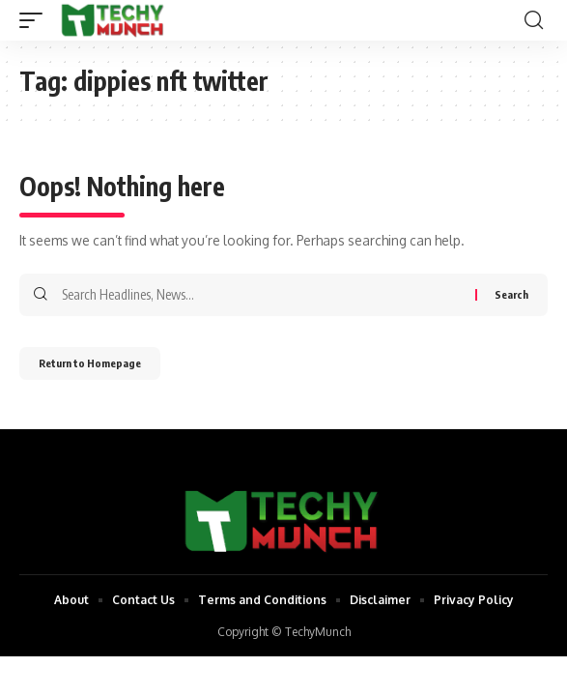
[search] (534, 20)
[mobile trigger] (35, 20)
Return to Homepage (90, 363)
